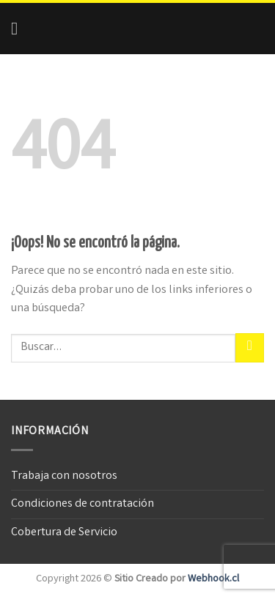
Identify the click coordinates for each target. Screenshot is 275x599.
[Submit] (249, 347)
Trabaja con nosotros (64, 476)
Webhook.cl (213, 579)
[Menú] (20, 28)
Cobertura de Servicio (64, 532)
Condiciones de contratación (82, 504)
